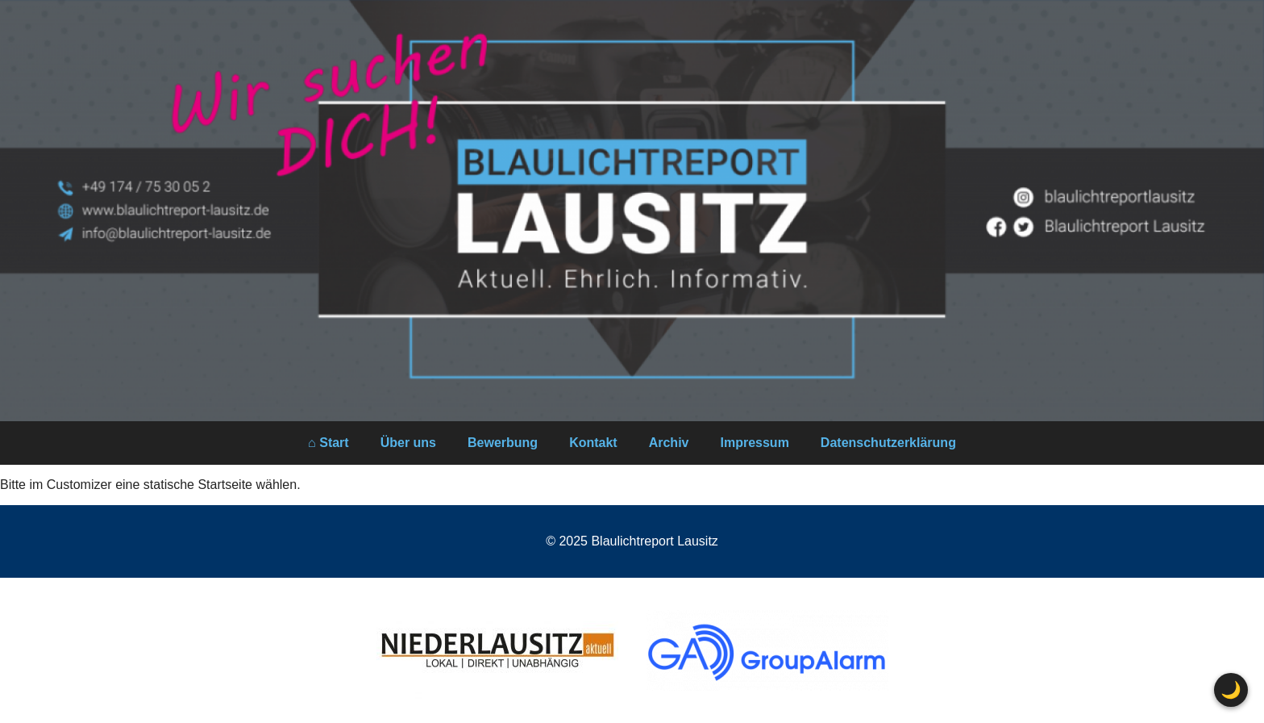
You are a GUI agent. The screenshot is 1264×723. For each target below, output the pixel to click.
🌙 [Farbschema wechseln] (1230, 689)
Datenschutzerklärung (888, 442)
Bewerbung (503, 442)
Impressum (754, 442)
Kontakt (593, 442)
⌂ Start (328, 442)
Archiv (669, 442)
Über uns (408, 442)
